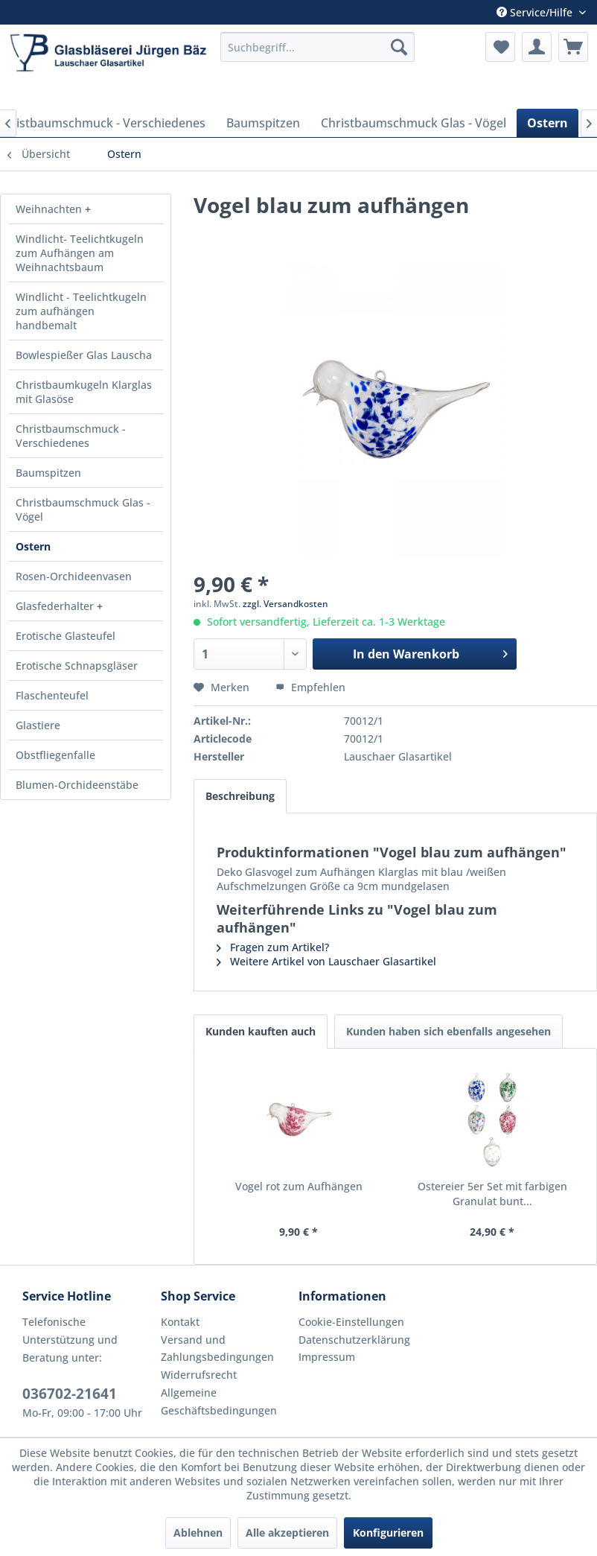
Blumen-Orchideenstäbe (77, 785)
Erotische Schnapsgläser (77, 665)
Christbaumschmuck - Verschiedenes (71, 436)
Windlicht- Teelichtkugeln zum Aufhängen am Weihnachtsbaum (80, 253)
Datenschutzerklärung (354, 1340)
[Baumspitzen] (263, 123)
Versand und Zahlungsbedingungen (217, 1349)
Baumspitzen (48, 473)
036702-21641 (69, 1393)
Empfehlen (310, 687)
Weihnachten (50, 209)
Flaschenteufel (52, 695)
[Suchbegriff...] (317, 47)
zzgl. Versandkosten (285, 603)
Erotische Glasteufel (65, 636)
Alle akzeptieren (287, 1532)
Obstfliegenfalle (55, 755)
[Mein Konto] (537, 47)
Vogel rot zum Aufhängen (299, 1186)
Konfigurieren (388, 1532)
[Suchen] (399, 47)
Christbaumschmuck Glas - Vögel (83, 509)
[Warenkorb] (573, 47)
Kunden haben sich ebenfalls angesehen (448, 1031)
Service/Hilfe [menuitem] (536, 12)
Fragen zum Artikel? (273, 947)
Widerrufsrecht (199, 1375)
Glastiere (38, 725)
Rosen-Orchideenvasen (74, 576)
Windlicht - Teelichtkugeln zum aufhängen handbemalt (81, 311)
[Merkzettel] (500, 47)
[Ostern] (547, 123)
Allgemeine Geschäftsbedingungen (219, 1401)
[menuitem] (317, 47)
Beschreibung (240, 796)
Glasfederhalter (56, 606)
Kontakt (180, 1322)
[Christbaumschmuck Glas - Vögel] (413, 123)
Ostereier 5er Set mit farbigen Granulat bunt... (492, 1193)
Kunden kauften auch (260, 1031)
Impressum (326, 1357)
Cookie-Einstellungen (351, 1322)
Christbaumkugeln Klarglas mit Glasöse (84, 392)
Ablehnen (198, 1532)
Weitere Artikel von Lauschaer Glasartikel (326, 961)
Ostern (33, 546)
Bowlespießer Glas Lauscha (84, 355)
